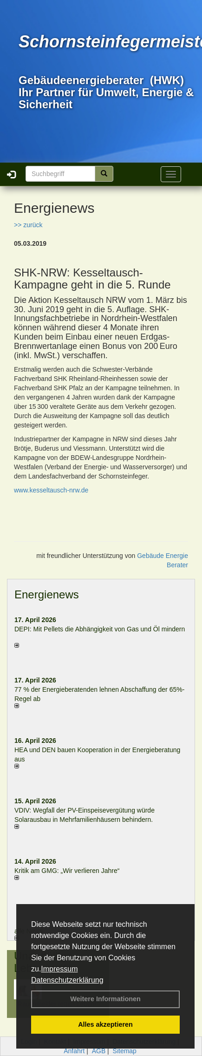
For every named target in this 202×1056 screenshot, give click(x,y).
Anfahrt (74, 1051)
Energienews (46, 594)
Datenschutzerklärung (67, 980)
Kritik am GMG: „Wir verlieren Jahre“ (66, 870)
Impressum (59, 969)
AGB (99, 1051)
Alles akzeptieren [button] (105, 1024)
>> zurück (28, 225)
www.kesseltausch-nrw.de (51, 490)
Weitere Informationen (105, 999)
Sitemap (125, 1051)
